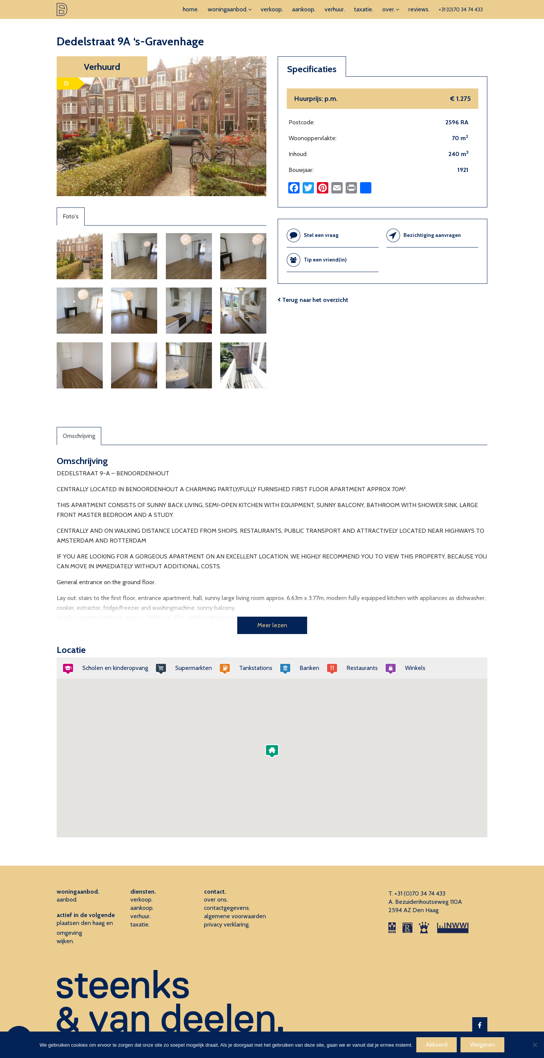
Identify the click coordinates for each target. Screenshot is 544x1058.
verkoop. (272, 9)
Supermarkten (191, 667)
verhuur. (335, 9)
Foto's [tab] (71, 216)
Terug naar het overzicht (313, 299)
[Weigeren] (534, 1045)
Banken (307, 667)
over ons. (216, 899)
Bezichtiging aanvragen (432, 235)
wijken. (65, 941)
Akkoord (436, 1044)
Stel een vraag (321, 235)
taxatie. (363, 9)
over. (388, 9)
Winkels (412, 667)
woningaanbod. (227, 9)
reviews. (419, 9)
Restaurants (360, 667)
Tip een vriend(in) (325, 259)
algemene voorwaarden (235, 916)
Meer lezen (272, 625)
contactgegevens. (227, 907)
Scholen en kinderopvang (112, 667)
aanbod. (67, 899)
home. (191, 9)
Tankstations (253, 667)
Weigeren (482, 1044)
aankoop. (303, 9)
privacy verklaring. (227, 924)
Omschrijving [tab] (79, 435)
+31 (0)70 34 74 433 (461, 9)
